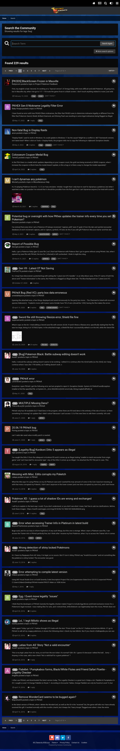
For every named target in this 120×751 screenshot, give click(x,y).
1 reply (31, 121)
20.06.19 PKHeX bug (24, 427)
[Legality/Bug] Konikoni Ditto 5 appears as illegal (47, 449)
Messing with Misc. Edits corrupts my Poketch (39, 474)
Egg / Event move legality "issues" (38, 596)
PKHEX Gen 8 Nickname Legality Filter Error (37, 105)
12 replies (34, 259)
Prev (11, 71)
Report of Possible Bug (25, 244)
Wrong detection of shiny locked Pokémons (44, 547)
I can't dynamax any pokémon (29, 179)
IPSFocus (46, 743)
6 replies (32, 369)
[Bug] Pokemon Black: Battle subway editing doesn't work (52, 354)
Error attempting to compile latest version (43, 572)
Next (44, 71)
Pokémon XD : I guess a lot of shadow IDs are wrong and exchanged (51, 498)
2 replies (30, 145)
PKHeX (39, 109)
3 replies (32, 712)
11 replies (31, 513)
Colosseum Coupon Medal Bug (30, 154)
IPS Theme (37, 743)
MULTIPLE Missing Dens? (33, 403)
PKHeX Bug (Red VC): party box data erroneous (39, 292)
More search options (104, 51)
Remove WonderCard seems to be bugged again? (47, 697)
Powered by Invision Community (60, 745)
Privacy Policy (65, 743)
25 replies (32, 345)
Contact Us (75, 743)
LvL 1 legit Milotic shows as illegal (38, 620)
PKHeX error (27, 378)
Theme (55, 743)
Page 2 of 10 (60, 71)
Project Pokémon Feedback (46, 84)
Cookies (84, 743)
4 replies (34, 283)
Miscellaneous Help (41, 182)
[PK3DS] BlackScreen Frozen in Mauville (35, 81)
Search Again (107, 43)
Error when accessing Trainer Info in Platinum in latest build (53, 523)
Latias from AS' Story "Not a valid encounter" (44, 645)
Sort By (112, 71)
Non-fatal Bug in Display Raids (29, 130)
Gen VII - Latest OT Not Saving (36, 268)
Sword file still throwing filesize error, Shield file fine (48, 317)
